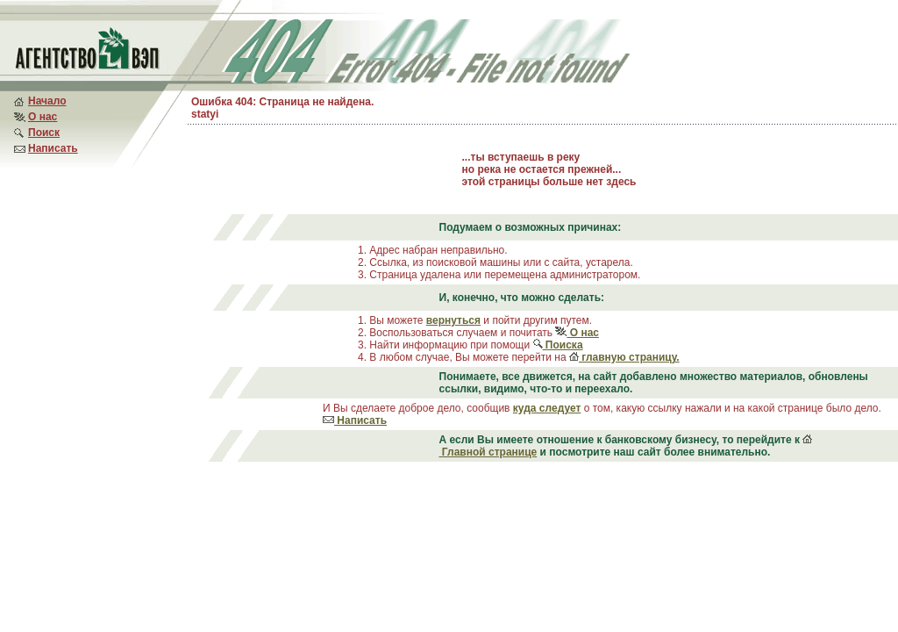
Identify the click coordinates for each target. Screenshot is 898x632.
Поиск (44, 132)
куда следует (547, 408)
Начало (47, 101)
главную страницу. (624, 357)
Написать (53, 148)
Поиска (558, 345)
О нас (42, 117)
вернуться (453, 320)
